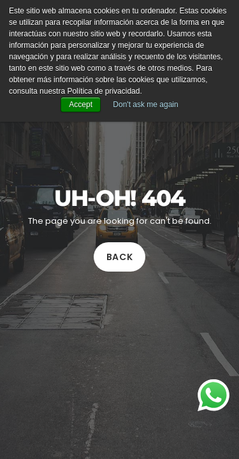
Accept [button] (80, 104)
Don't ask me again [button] (145, 104)
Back (119, 257)
